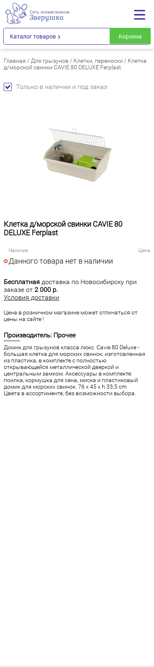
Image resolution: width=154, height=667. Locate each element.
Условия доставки (31, 297)
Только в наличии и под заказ (55, 87)
